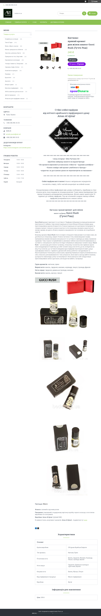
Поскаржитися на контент (44, 613)
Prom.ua (60, 611)
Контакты (43, 22)
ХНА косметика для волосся (14, 91)
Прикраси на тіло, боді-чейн (14, 56)
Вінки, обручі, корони (11, 46)
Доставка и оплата (57, 22)
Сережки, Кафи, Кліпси (12, 67)
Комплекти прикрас (11, 70)
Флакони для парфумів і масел (14, 98)
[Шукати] (84, 13)
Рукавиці (7, 74)
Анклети (7, 81)
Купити (73, 60)
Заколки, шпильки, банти (13, 53)
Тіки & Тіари (8, 42)
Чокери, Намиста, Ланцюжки (14, 63)
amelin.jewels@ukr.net (13, 134)
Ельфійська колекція (11, 39)
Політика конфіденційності (61, 613)
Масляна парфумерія (11, 88)
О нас (35, 22)
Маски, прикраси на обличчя (14, 49)
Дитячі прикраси (10, 95)
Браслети (8, 77)
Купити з (77, 64)
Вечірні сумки (9, 84)
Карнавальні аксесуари (12, 60)
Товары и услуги (21, 22)
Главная (8, 22)
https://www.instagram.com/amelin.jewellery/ (18, 147)
